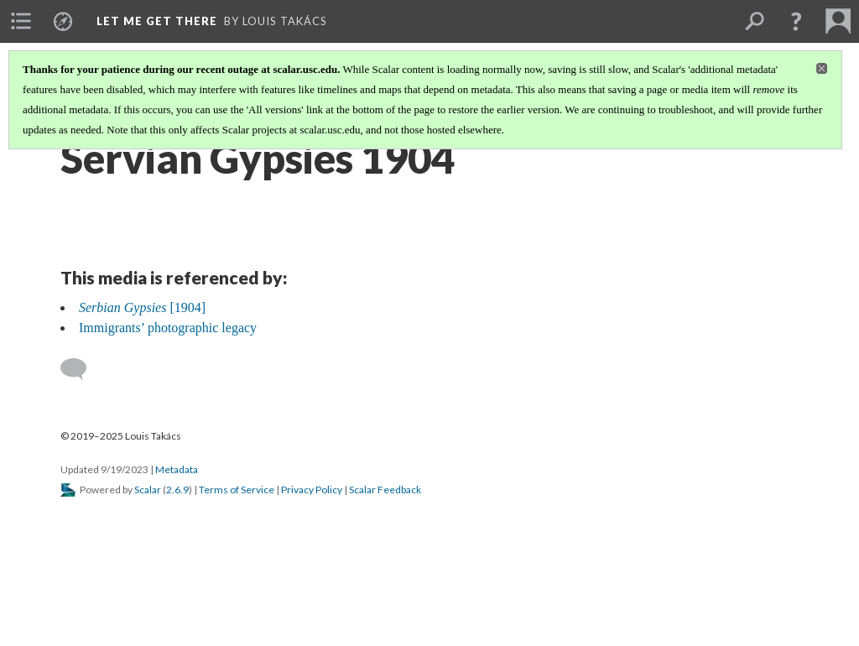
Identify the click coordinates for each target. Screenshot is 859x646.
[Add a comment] (81, 369)
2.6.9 (177, 489)
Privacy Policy (311, 489)
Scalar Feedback (385, 489)
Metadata (176, 469)
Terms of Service (236, 489)
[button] (796, 21)
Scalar (147, 489)
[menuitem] (21, 21)
